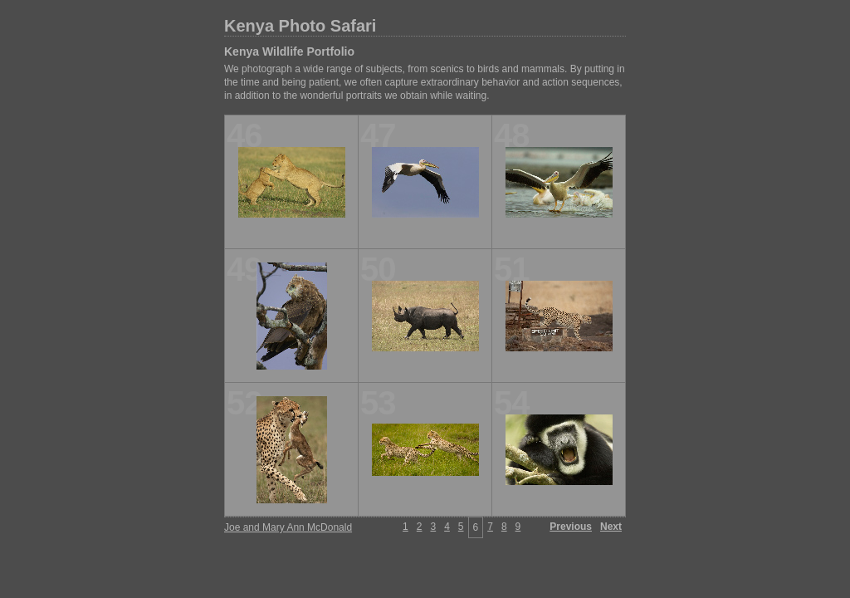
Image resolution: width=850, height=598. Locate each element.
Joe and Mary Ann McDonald (288, 527)
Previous (571, 526)
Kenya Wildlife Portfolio (289, 51)
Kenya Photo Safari (300, 26)
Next (611, 526)
